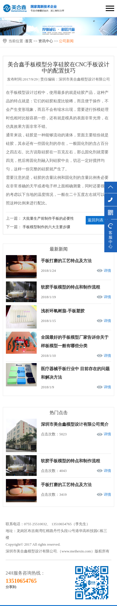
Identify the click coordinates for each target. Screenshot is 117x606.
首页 (28, 41)
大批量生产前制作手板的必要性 (48, 218)
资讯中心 (45, 41)
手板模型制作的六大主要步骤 (46, 227)
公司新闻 (66, 41)
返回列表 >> (98, 220)
